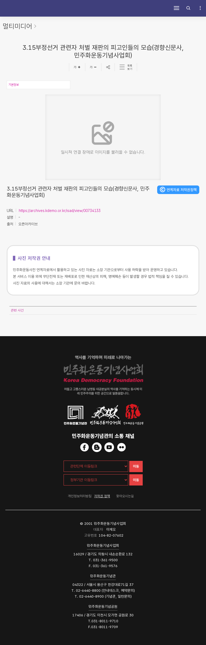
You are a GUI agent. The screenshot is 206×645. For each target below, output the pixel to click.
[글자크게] (77, 67)
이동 (136, 466)
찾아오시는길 (125, 496)
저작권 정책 (102, 496)
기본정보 (13, 84)
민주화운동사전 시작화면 (13, 8)
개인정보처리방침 (79, 496)
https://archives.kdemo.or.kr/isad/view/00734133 (60, 210)
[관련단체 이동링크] (96, 466)
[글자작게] (93, 67)
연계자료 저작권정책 (182, 190)
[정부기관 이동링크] (96, 479)
